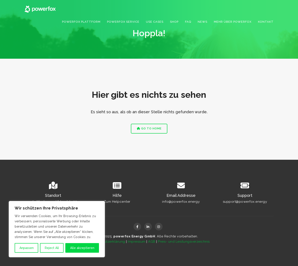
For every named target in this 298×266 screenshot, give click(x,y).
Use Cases (154, 21)
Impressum (137, 242)
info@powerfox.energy (181, 202)
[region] (57, 229)
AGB (151, 242)
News (202, 21)
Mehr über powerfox (232, 21)
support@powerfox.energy (245, 202)
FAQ (188, 21)
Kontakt (266, 21)
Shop (174, 21)
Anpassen (26, 248)
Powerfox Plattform (81, 21)
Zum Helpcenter (117, 202)
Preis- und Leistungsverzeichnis (184, 242)
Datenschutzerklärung (106, 242)
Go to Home (149, 128)
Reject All (52, 248)
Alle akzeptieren (82, 248)
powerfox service (123, 21)
